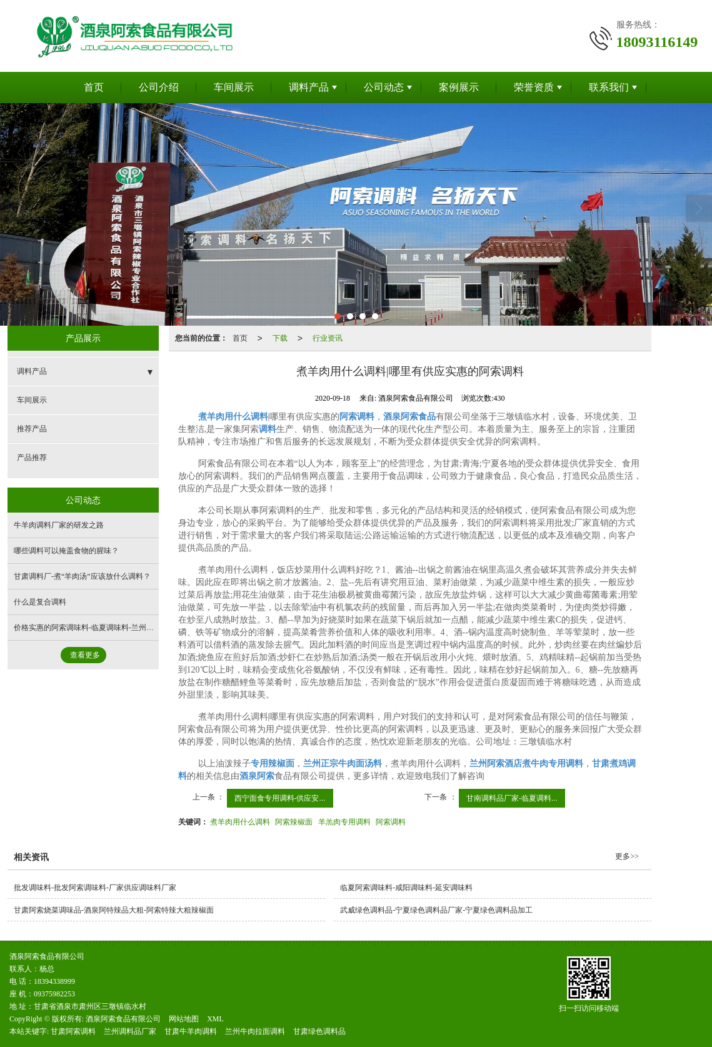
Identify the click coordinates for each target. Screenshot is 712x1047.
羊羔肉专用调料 (344, 822)
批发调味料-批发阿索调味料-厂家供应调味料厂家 (95, 887)
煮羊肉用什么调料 (240, 822)
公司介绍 (159, 87)
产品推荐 (32, 457)
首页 (94, 87)
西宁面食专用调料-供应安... (280, 798)
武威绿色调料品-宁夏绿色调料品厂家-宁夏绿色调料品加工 (436, 910)
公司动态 (384, 87)
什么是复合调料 (40, 602)
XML (215, 1018)
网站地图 (184, 1018)
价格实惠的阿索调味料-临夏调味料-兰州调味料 (91, 627)
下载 (280, 338)
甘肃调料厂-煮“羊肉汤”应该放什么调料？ (82, 576)
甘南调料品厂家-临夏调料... (512, 798)
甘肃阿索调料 (73, 1031)
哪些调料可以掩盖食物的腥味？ (66, 550)
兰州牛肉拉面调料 (255, 1031)
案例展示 (459, 87)
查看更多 (85, 655)
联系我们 (609, 87)
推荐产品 (32, 428)
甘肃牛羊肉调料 (190, 1031)
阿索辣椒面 (294, 822)
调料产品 (309, 87)
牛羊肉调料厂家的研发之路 (59, 525)
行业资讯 (328, 338)
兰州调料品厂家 (130, 1031)
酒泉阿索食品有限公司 (123, 1018)
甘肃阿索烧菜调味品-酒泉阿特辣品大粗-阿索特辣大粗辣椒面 (114, 910)
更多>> (627, 856)
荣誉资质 (534, 87)
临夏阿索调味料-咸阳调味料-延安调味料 (406, 887)
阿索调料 (391, 822)
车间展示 (234, 87)
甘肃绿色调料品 (319, 1031)
